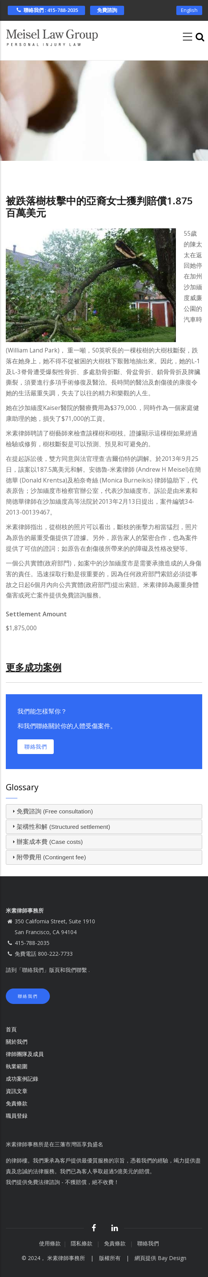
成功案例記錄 (22, 1078)
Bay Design (172, 1258)
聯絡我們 (35, 746)
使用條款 (50, 1243)
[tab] (104, 811)
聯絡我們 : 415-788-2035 (46, 10)
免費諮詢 (107, 10)
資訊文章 (16, 1091)
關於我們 (16, 1041)
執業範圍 (16, 1066)
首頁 (11, 1029)
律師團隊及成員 (25, 1054)
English (189, 10)
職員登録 (17, 1115)
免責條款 (17, 1103)
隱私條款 (82, 1243)
